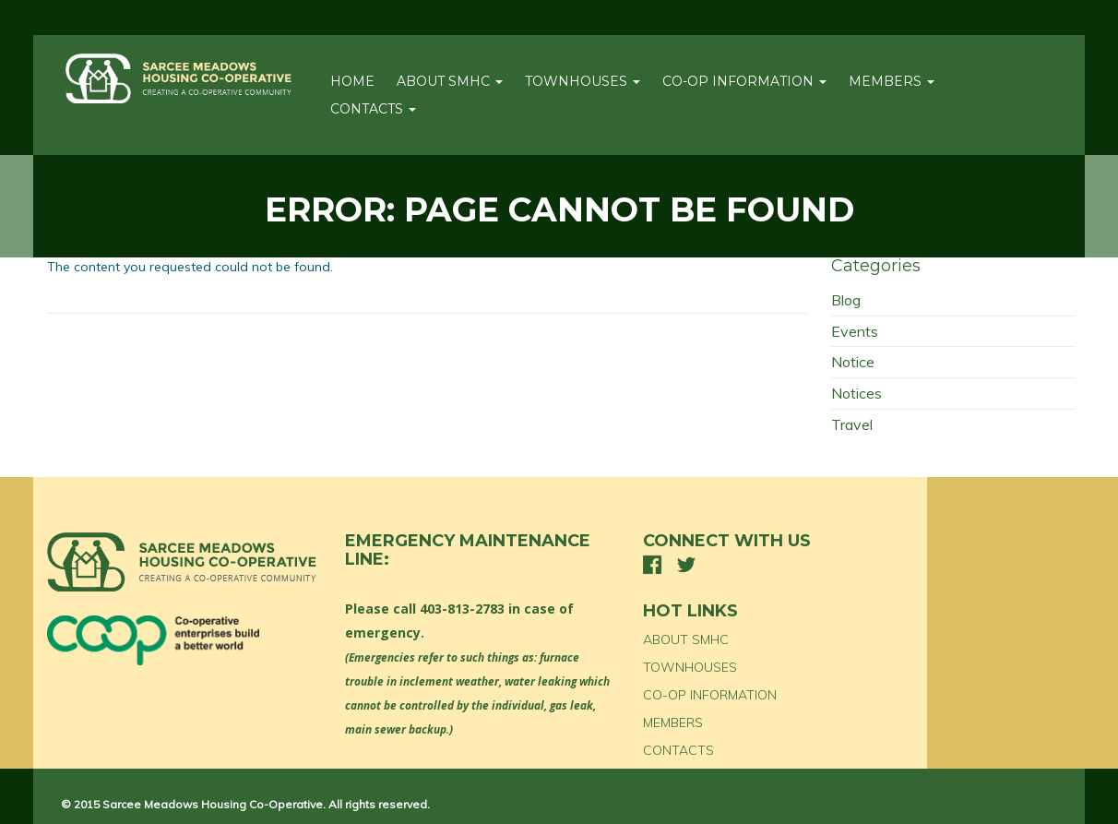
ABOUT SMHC (450, 81)
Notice (852, 361)
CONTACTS (373, 109)
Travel (852, 424)
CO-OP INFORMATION (744, 81)
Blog (846, 300)
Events (854, 331)
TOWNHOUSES (582, 81)
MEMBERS (891, 81)
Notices (856, 393)
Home (352, 81)
